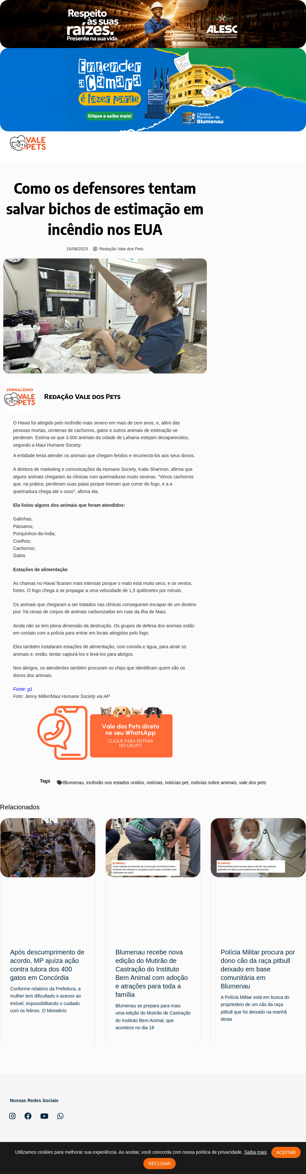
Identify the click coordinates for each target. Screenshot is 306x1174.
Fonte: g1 (22, 689)
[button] (290, 143)
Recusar (159, 1163)
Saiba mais (255, 1152)
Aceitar (286, 1152)
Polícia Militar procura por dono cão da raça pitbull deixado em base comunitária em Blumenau (258, 969)
